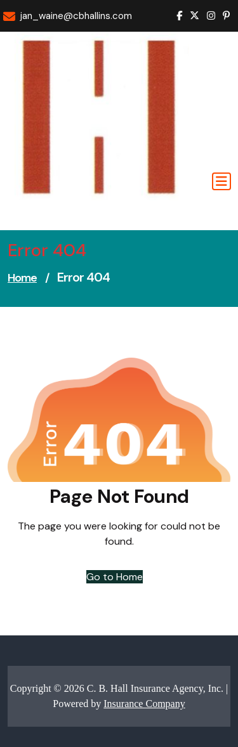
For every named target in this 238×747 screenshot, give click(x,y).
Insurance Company (144, 703)
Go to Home (114, 576)
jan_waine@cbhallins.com (76, 16)
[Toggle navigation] (221, 181)
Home (22, 277)
